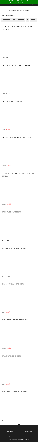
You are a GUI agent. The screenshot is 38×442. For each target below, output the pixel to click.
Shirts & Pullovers (6, 19)
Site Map (28, 434)
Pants (14, 19)
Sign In (10, 436)
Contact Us (10, 434)
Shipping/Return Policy (28, 431)
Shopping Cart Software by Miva (23, 439)
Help (10, 428)
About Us (28, 428)
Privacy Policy (10, 431)
